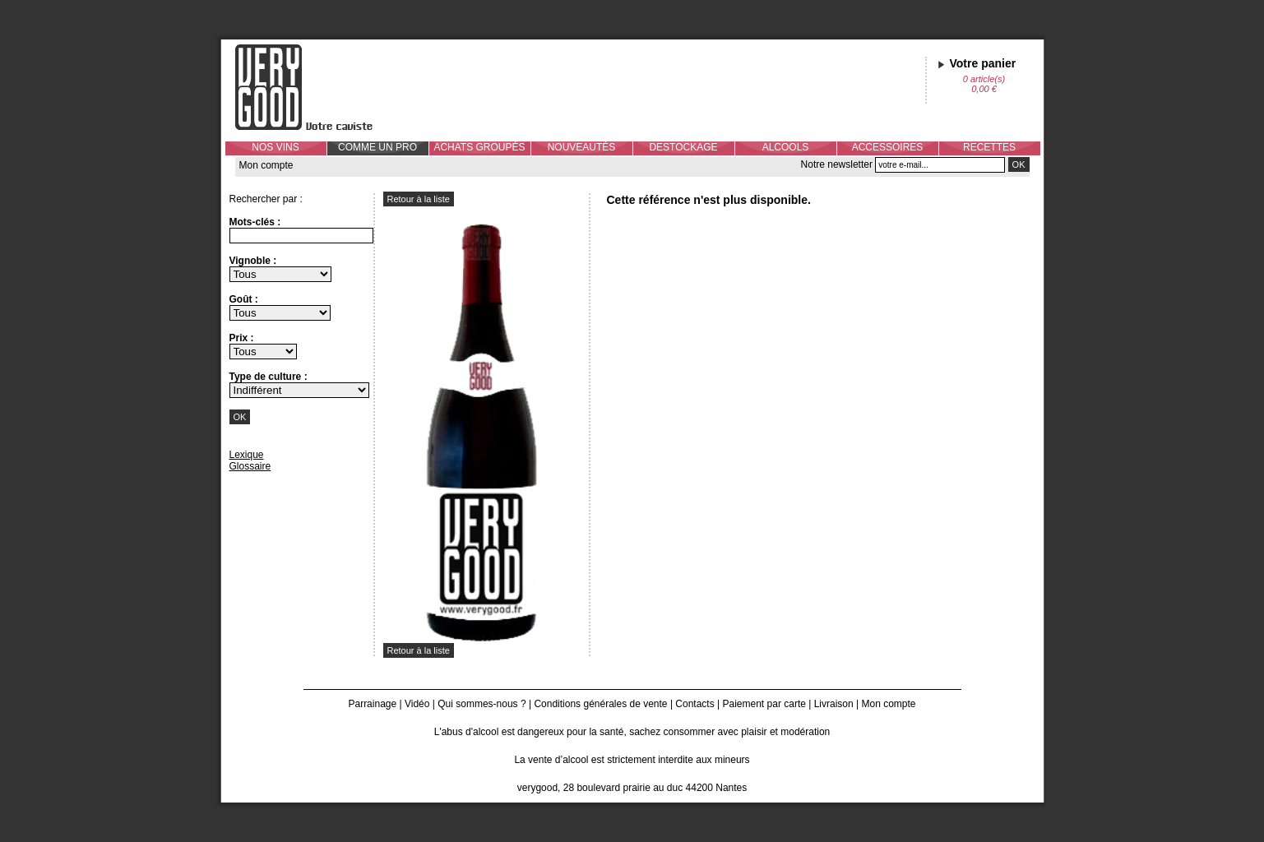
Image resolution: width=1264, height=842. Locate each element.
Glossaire (250, 466)
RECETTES (989, 147)
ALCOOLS (785, 147)
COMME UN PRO (377, 147)
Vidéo (417, 704)
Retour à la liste (418, 199)
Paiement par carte (764, 704)
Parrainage (372, 704)
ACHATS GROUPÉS (479, 147)
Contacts (694, 704)
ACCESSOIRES (888, 147)
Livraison (834, 704)
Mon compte (266, 165)
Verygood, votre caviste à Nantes (316, 87)
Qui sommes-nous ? (482, 704)
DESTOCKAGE (683, 147)
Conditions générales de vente (600, 704)
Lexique (246, 454)
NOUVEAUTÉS (582, 147)
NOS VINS (275, 147)
